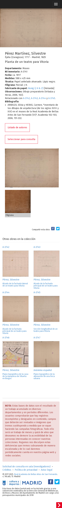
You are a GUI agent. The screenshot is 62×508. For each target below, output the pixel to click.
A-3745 (51, 98)
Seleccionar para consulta (21, 139)
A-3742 (26, 98)
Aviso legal (46, 469)
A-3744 (42, 98)
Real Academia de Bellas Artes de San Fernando (35, 474)
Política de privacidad (26, 469)
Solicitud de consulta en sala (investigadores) (26, 466)
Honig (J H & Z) (35, 88)
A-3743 (34, 98)
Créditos (6, 469)
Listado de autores (17, 127)
